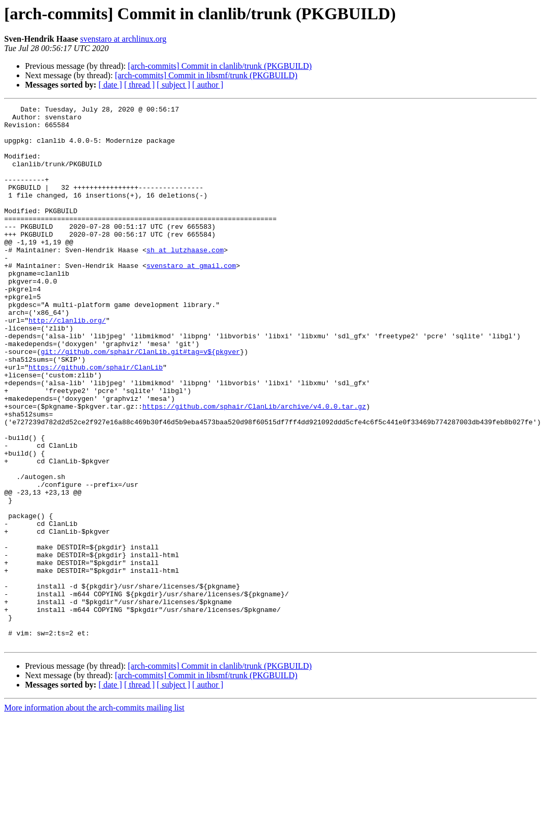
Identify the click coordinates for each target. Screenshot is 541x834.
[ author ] (208, 84)
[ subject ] (173, 84)
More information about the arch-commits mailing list (94, 815)
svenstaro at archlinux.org (123, 38)
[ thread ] (139, 84)
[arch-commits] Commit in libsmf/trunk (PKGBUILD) (206, 75)
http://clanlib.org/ (67, 364)
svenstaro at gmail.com (191, 298)
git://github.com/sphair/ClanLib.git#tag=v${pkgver (140, 401)
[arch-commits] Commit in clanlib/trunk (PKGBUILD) (220, 66)
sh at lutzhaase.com (185, 279)
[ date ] (110, 84)
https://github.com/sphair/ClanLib (96, 420)
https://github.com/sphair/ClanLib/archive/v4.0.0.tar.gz (254, 467)
